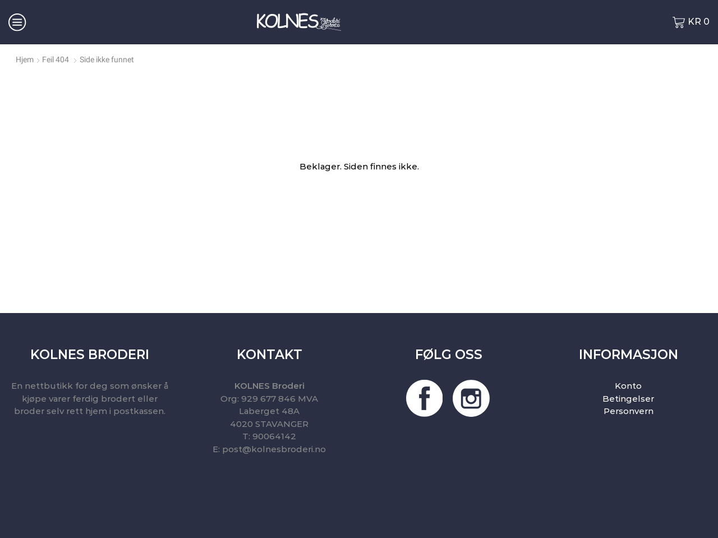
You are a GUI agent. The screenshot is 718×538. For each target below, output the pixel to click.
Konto (628, 385)
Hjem (25, 59)
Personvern (628, 411)
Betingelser (628, 398)
